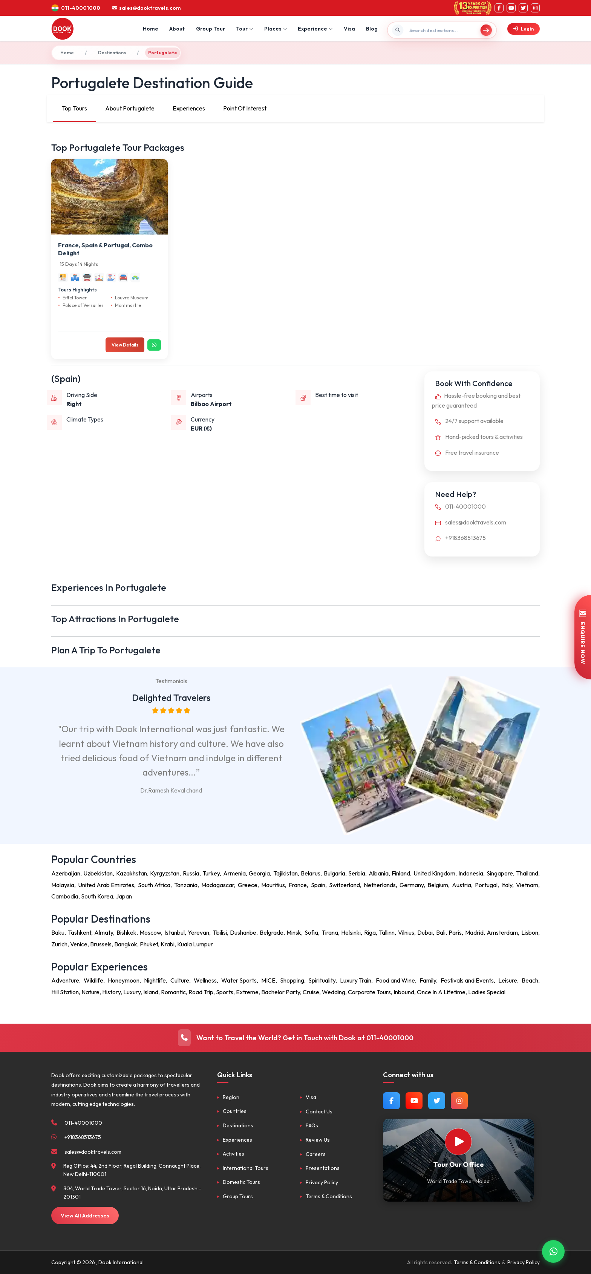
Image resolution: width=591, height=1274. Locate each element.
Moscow (150, 932)
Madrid (474, 932)
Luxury (132, 992)
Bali (441, 932)
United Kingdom (434, 873)
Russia (191, 873)
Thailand (527, 873)
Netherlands (380, 885)
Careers (316, 1154)
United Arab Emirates (106, 885)
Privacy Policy (322, 1182)
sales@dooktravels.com (469, 522)
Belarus (310, 873)
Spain (318, 885)
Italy (506, 885)
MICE (268, 980)
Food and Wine (395, 980)
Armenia (234, 873)
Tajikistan (285, 873)
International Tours (245, 1168)
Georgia (259, 873)
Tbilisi (220, 932)
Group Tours (238, 1196)
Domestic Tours (241, 1182)
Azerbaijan (65, 873)
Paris (455, 932)
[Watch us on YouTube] (414, 1100)
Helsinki (351, 932)
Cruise (311, 992)
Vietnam (527, 885)
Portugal (486, 885)
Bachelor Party (280, 992)
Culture (179, 980)
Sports (224, 992)
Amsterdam (502, 932)
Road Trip (200, 992)
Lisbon (529, 932)
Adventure (65, 980)
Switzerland (344, 885)
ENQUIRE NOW (582, 637)
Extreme (247, 992)
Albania (379, 873)
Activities (233, 1153)
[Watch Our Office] (458, 1141)
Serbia (356, 873)
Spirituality (321, 980)
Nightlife (155, 980)
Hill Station (65, 992)
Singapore (500, 873)
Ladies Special (486, 992)
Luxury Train (355, 980)
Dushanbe (243, 932)
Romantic (173, 992)
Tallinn (387, 932)
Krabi (168, 944)
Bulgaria (334, 873)
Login (523, 29)
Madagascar (217, 885)
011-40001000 (459, 506)
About (177, 28)
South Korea (97, 896)
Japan (124, 896)
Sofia (311, 932)
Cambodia (64, 896)
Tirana (330, 932)
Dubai (425, 932)
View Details (125, 345)
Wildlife (93, 980)
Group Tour (210, 28)
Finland (401, 873)
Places (275, 28)
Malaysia (62, 885)
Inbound (403, 992)
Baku (57, 932)
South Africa (154, 885)
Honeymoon (123, 980)
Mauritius (273, 885)
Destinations (112, 52)
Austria (461, 885)
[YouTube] (511, 7)
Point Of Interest (244, 108)
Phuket (149, 944)
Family (428, 980)
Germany (412, 885)
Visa (349, 28)
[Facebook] (499, 7)
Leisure (507, 980)
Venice (78, 944)
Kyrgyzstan (164, 873)
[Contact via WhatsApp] (553, 1251)
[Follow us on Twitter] (436, 1100)
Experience (315, 28)
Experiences (189, 108)
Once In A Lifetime (441, 992)
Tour (244, 28)
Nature (90, 992)
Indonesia (470, 873)
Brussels (101, 944)
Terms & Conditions (329, 1196)
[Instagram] (535, 7)
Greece (247, 885)
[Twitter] (523, 7)
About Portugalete (130, 108)
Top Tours (74, 108)
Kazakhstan (131, 873)
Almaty (103, 932)
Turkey (211, 873)
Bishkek (126, 932)
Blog (372, 28)
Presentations (323, 1168)
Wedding (333, 992)
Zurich (59, 944)
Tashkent (79, 932)
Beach (530, 980)
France (298, 885)
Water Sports (239, 980)
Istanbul (174, 932)
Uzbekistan (98, 873)
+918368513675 (459, 537)
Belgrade (271, 932)
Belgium (437, 885)
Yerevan (198, 932)
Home (150, 28)
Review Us (318, 1139)
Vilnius (406, 932)
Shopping (292, 980)
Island (150, 992)
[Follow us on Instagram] (459, 1100)
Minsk (293, 932)
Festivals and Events (467, 980)
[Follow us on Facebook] (391, 1100)
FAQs (312, 1125)
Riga (370, 932)
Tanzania (186, 885)
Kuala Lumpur (195, 944)
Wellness (205, 980)
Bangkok (125, 944)
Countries (235, 1111)
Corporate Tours (369, 992)
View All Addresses (85, 1215)
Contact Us (319, 1111)
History (111, 992)
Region (231, 1097)
